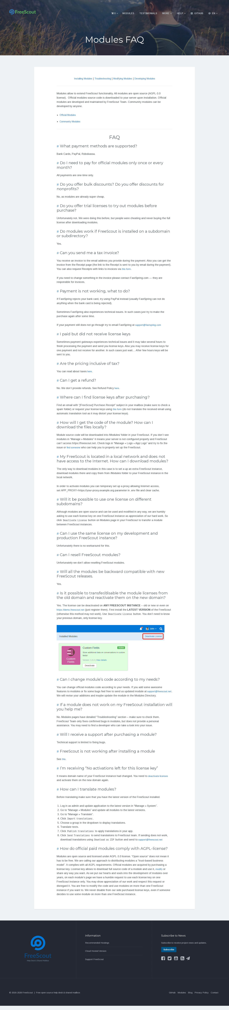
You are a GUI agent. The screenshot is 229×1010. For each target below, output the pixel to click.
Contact (214, 997)
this (64, 763)
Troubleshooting (101, 78)
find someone (75, 447)
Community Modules (72, 121)
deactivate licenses (159, 780)
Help (180, 13)
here (90, 371)
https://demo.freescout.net (72, 609)
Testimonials (148, 13)
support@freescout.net (70, 695)
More (165, 13)
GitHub (198, 13)
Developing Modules (149, 78)
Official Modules (69, 114)
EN (213, 13)
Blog (190, 997)
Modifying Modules (124, 78)
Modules (128, 13)
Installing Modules (79, 78)
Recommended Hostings (97, 947)
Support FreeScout (94, 963)
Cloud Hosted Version (95, 955)
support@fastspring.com (149, 324)
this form (127, 269)
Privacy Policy (202, 997)
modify (159, 873)
